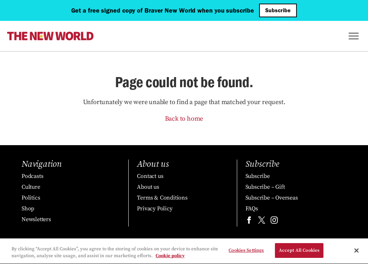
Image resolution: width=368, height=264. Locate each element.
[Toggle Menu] (353, 36)
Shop (28, 208)
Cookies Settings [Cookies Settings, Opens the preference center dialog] (246, 251)
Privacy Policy (154, 208)
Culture (31, 187)
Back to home (184, 119)
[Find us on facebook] (249, 222)
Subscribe (278, 10)
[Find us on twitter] (261, 222)
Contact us (150, 176)
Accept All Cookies (299, 251)
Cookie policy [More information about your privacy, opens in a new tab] (170, 257)
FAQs (251, 208)
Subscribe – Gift (265, 187)
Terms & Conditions (162, 197)
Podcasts (32, 176)
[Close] (356, 251)
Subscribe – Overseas (271, 197)
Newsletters (36, 219)
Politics (31, 197)
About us (148, 187)
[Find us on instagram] (274, 222)
